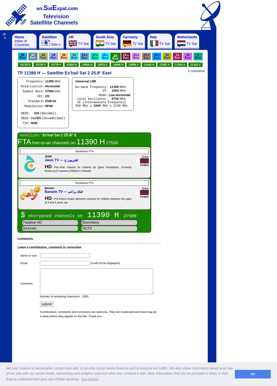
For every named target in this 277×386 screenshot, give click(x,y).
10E (188, 56)
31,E (84, 56)
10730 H (25, 64)
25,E (126, 56)
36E (64, 56)
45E (33, 56)
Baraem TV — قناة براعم (64, 192)
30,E (95, 56)
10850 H (71, 64)
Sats (51, 40)
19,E (157, 56)
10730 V (40, 64)
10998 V (133, 64)
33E (74, 56)
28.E (105, 56)
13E (177, 56)
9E (198, 56)
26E (115, 57)
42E (43, 56)
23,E (136, 56)
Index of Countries (22, 41)
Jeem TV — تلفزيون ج (61, 160)
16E (167, 56)
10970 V (102, 64)
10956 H (87, 64)
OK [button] (253, 374)
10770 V (56, 64)
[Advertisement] (237, 98)
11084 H (180, 64)
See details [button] (89, 379)
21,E (146, 56)
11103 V (195, 64)
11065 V (164, 64)
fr (5, 38)
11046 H (149, 64)
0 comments (196, 71)
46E (22, 56)
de (4, 34)
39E (53, 56)
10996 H (118, 64)
